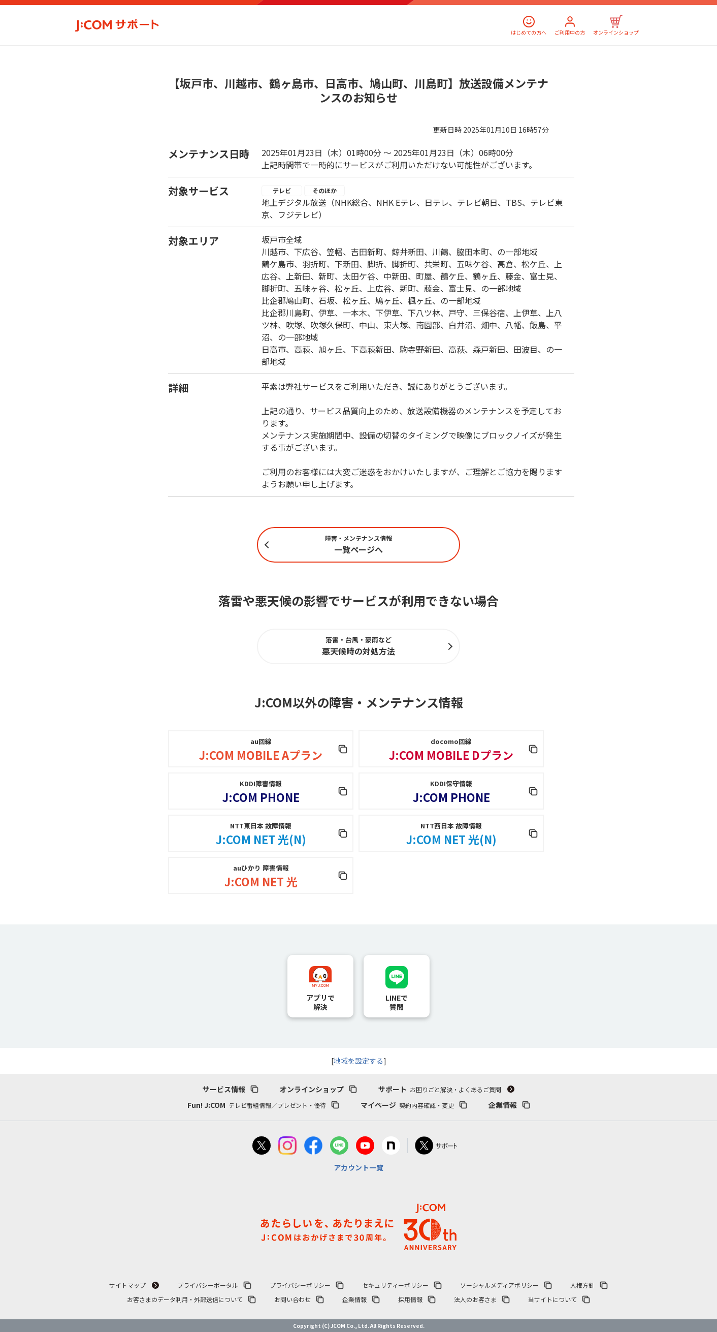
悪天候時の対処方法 (358, 646)
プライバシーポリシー (300, 1285)
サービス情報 (224, 1089)
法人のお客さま (475, 1299)
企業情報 (502, 1105)
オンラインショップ (616, 32)
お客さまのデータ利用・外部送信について (185, 1299)
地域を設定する (358, 1061)
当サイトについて (552, 1299)
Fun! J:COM (256, 1105)
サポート (439, 1089)
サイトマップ (127, 1285)
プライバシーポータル (207, 1285)
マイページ (407, 1105)
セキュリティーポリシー (395, 1285)
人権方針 (582, 1285)
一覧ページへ (358, 544)
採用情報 (410, 1299)
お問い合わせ (292, 1299)
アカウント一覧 (358, 1167)
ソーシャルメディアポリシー (499, 1285)
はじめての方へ (528, 32)
